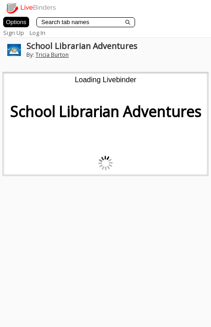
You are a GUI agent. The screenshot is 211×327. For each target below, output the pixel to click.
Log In (37, 33)
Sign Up (13, 33)
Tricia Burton (52, 55)
